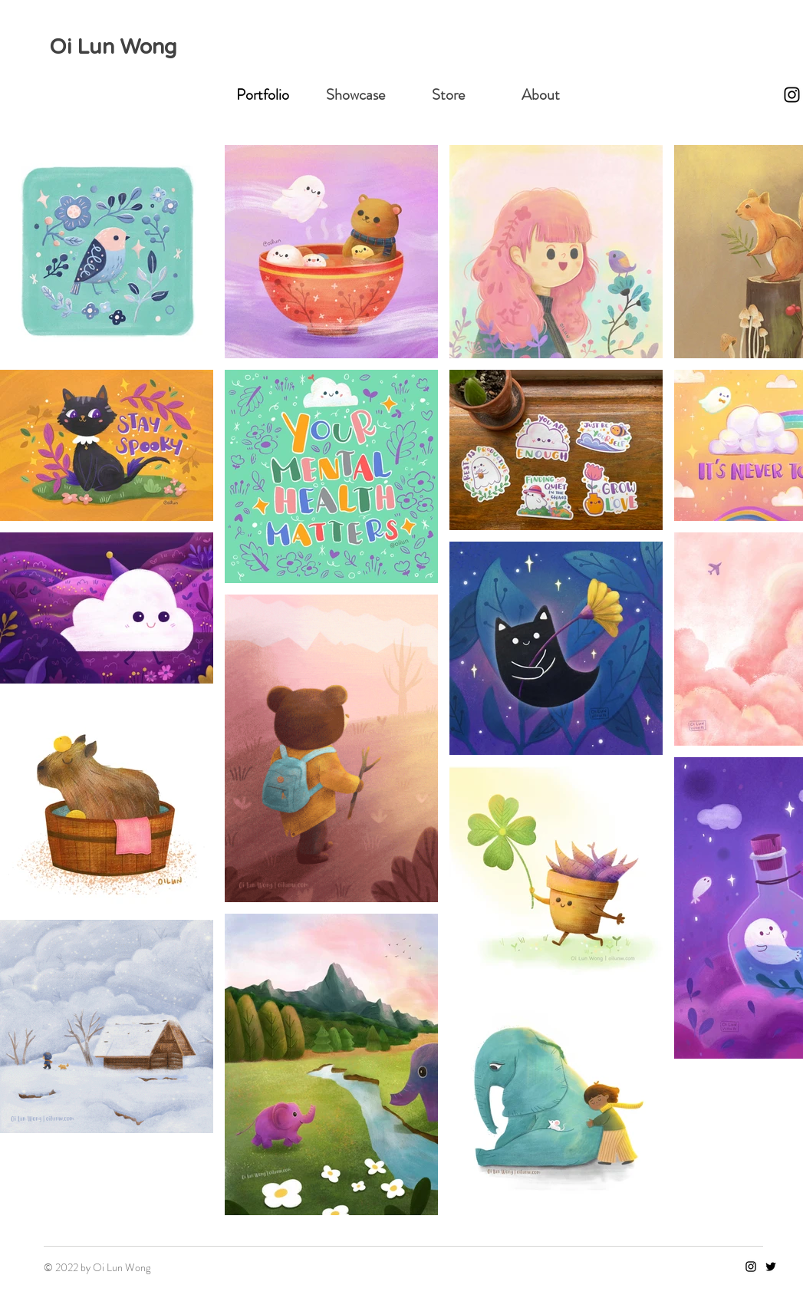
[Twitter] (771, 1266)
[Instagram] (792, 94)
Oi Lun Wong (113, 47)
